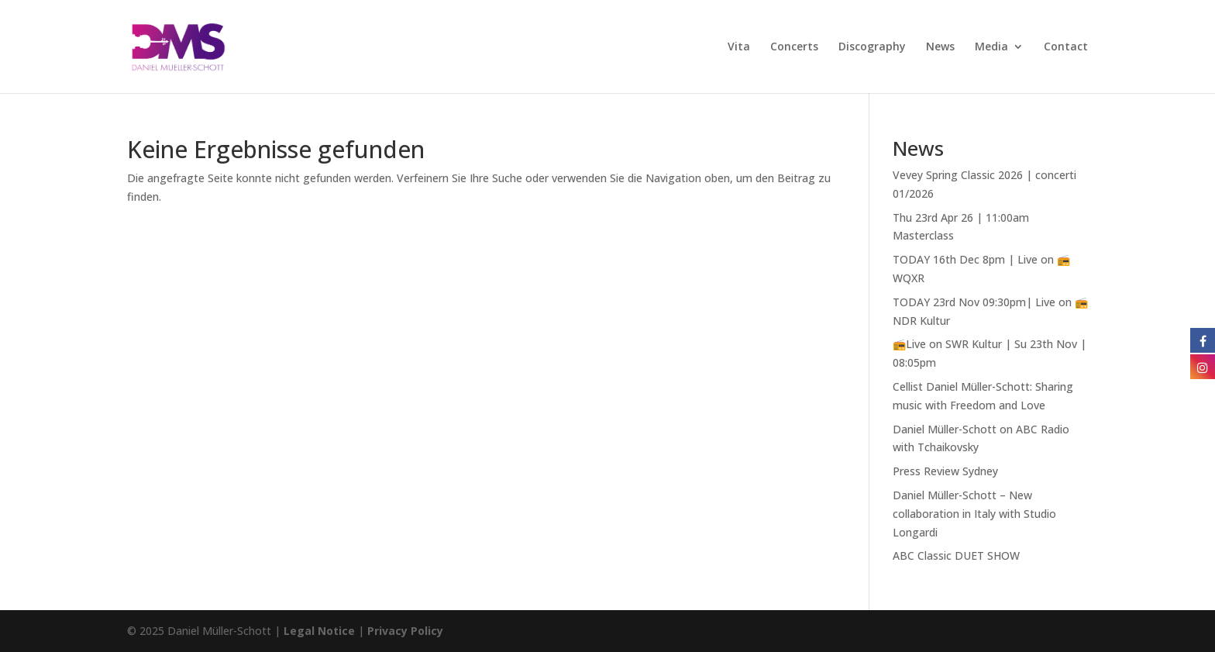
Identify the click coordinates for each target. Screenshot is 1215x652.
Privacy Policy (405, 630)
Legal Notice (319, 630)
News (940, 47)
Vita (739, 47)
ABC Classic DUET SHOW (956, 555)
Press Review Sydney (945, 471)
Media (991, 47)
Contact (1066, 47)
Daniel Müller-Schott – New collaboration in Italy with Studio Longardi (974, 514)
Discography (872, 47)
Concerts (794, 47)
